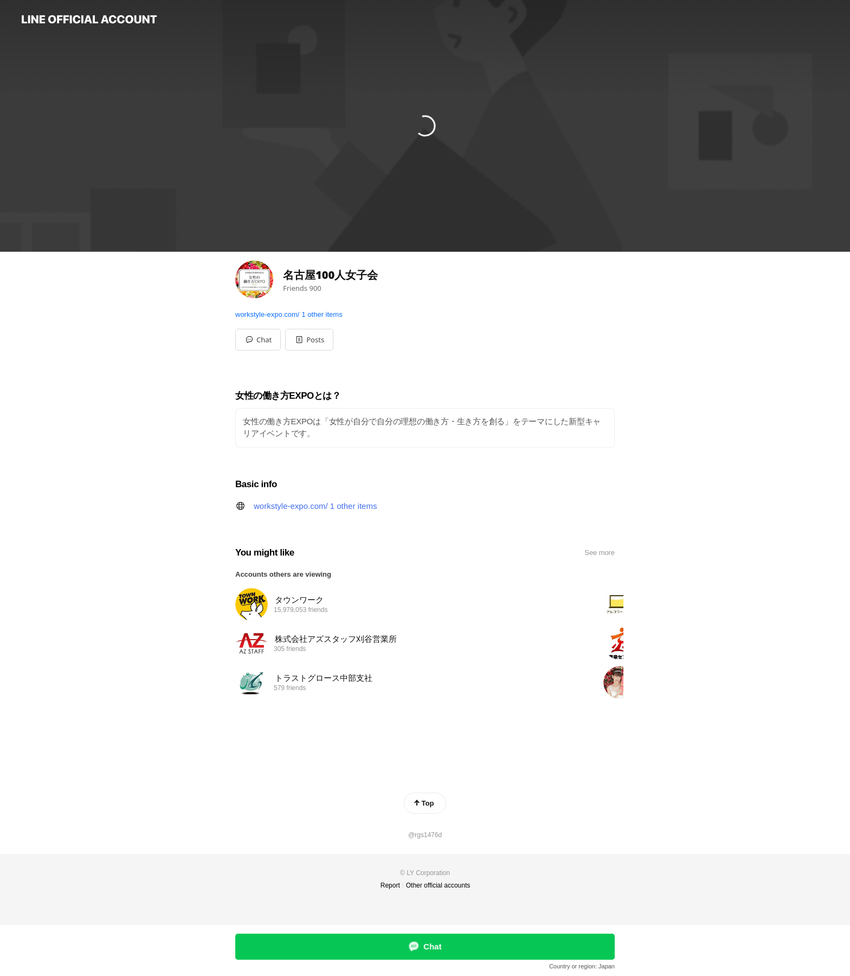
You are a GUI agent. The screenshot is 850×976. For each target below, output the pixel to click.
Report (390, 885)
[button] (309, 339)
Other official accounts (438, 885)
